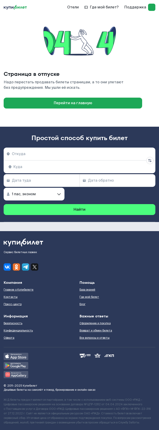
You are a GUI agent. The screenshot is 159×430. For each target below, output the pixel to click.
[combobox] (79, 154)
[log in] (151, 7)
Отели (73, 7)
